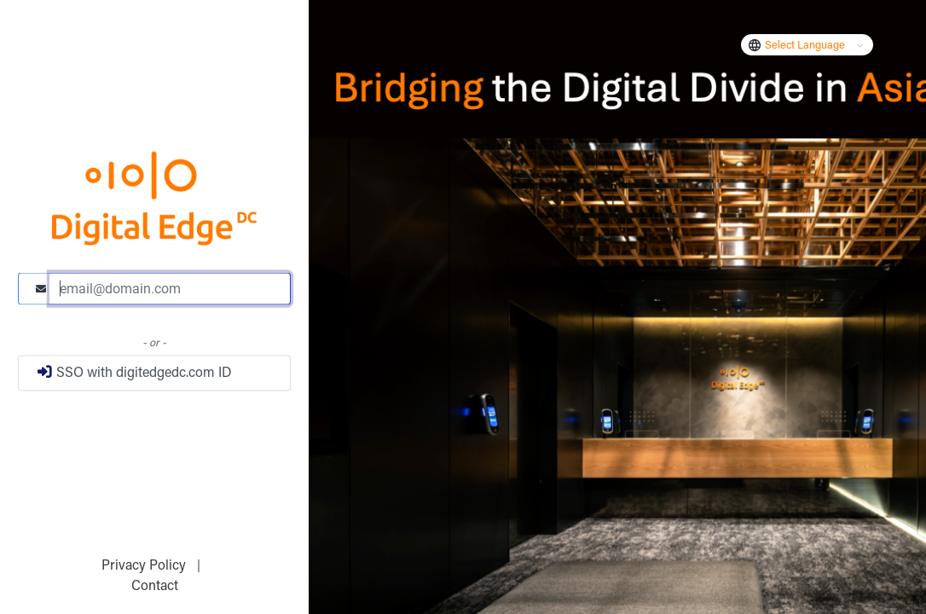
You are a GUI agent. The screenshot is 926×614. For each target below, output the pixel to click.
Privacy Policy (145, 566)
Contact (154, 587)
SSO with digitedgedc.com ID (134, 371)
